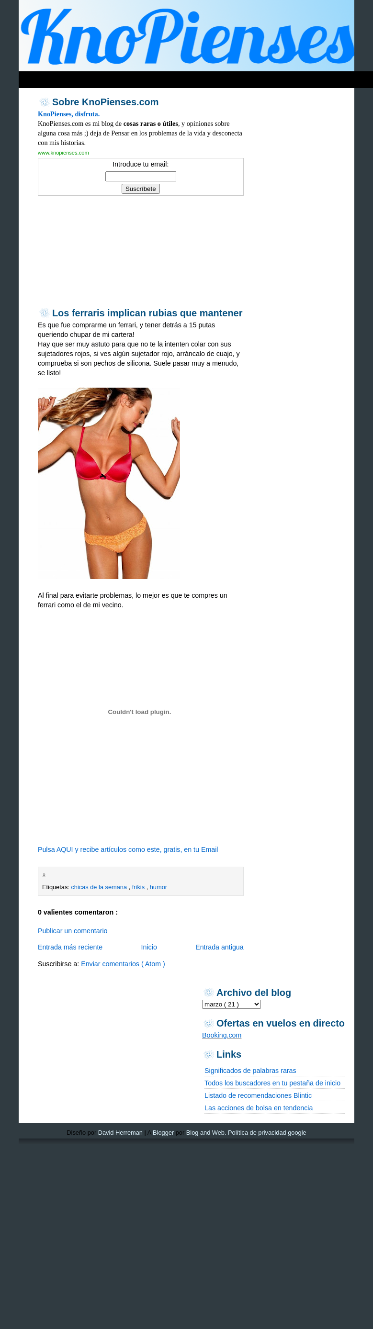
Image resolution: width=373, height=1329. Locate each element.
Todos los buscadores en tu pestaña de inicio (272, 1083)
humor (158, 887)
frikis (139, 887)
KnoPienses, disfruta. (69, 114)
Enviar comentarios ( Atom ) (123, 964)
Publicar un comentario (73, 931)
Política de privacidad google (267, 1132)
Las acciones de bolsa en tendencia (258, 1108)
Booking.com (221, 1035)
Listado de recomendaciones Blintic (258, 1095)
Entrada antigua (219, 947)
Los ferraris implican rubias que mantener (147, 313)
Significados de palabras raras (250, 1070)
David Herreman (120, 1132)
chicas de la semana (99, 887)
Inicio (149, 947)
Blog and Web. (206, 1132)
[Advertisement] (84, 251)
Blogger (163, 1132)
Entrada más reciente (70, 947)
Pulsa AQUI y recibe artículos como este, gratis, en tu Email (128, 849)
